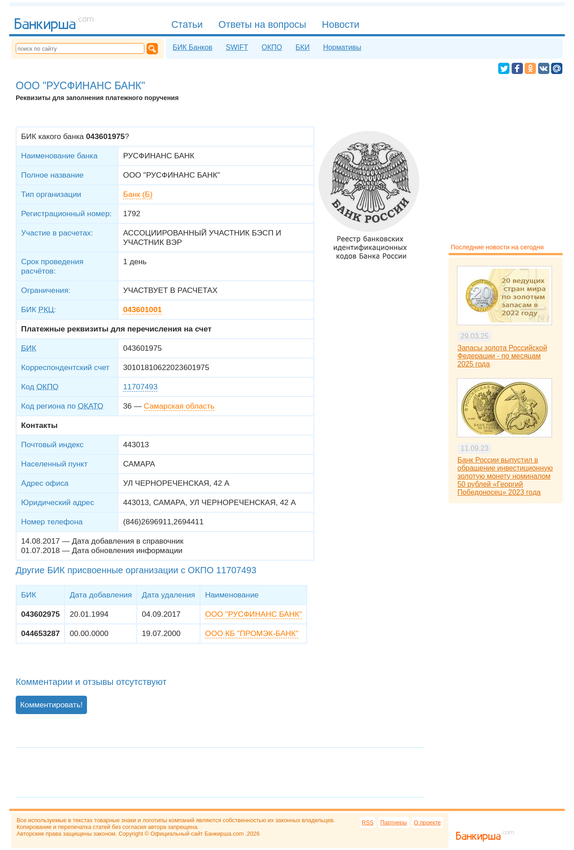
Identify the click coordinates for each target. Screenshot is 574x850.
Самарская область (179, 405)
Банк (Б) (137, 194)
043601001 (142, 309)
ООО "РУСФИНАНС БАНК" (253, 614)
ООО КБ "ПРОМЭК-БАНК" (251, 633)
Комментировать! (51, 704)
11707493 (140, 386)
